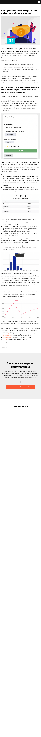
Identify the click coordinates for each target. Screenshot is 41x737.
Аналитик (5, 340)
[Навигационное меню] (39, 2)
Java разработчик (7, 334)
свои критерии (12, 343)
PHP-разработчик (7, 336)
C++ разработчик (7, 338)
